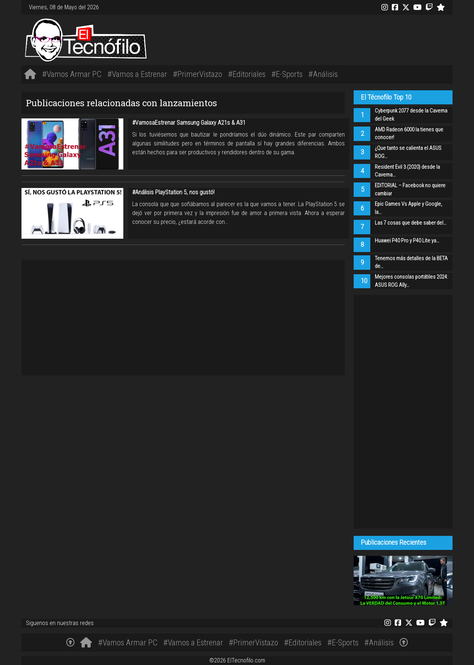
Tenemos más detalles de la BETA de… (411, 262)
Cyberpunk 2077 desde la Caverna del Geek (411, 115)
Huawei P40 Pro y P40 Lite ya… (407, 241)
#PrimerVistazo (197, 74)
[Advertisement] (327, 38)
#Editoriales (247, 74)
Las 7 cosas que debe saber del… (410, 223)
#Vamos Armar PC (71, 74)
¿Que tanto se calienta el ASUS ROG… (408, 152)
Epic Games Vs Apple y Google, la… (408, 208)
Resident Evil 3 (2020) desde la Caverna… (407, 171)
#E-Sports (287, 74)
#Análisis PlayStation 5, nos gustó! (173, 192)
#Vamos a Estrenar (137, 74)
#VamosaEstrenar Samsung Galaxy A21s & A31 (189, 122)
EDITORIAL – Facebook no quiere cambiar (410, 189)
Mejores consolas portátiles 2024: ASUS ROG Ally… (411, 281)
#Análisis (323, 74)
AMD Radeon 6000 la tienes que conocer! (409, 134)
